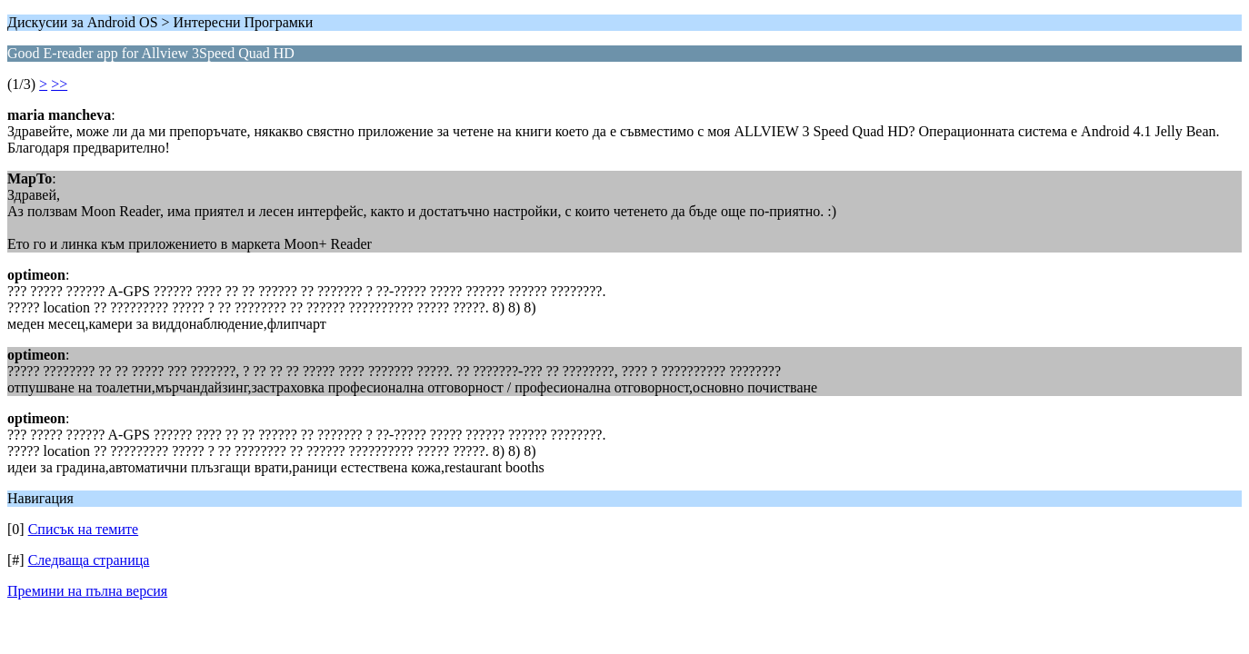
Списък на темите (83, 529)
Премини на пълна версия (87, 591)
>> (59, 84)
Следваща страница (89, 560)
